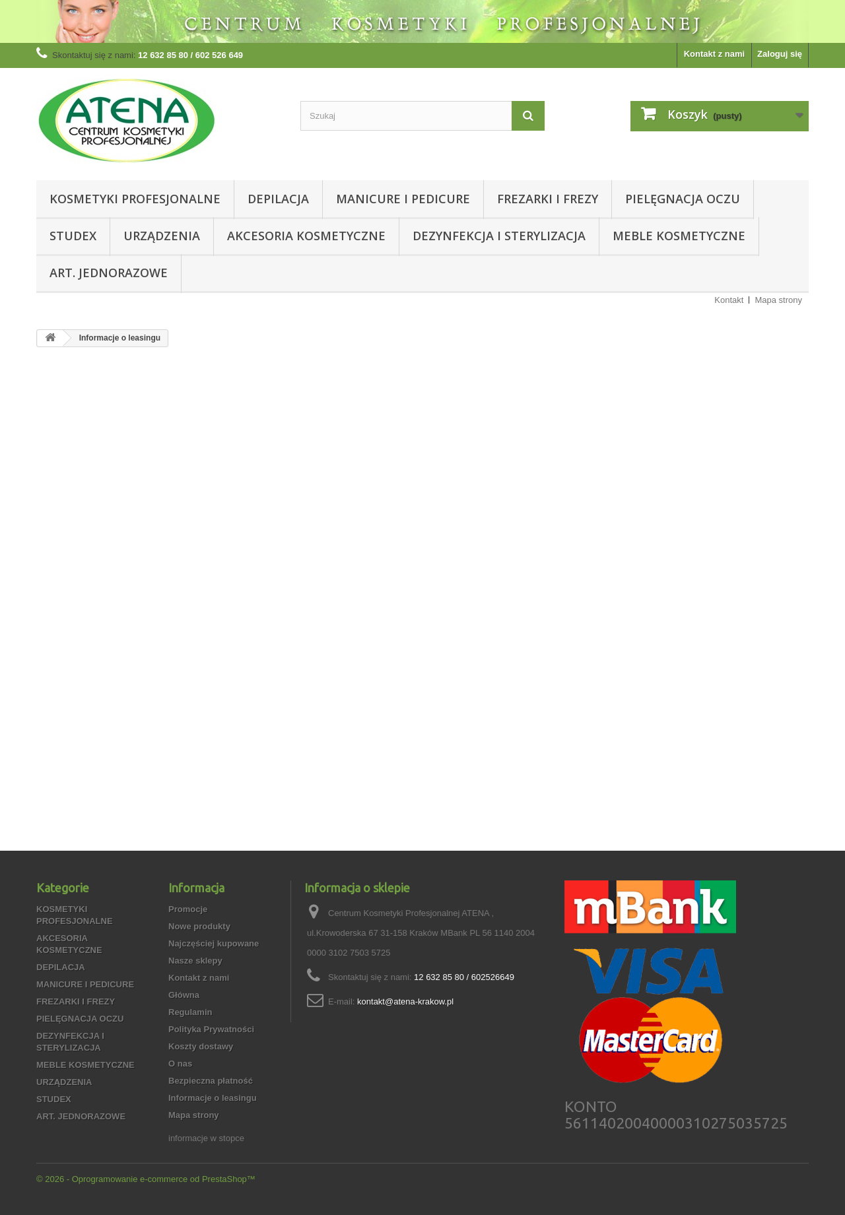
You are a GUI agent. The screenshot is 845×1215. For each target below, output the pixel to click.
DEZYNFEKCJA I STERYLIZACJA (499, 236)
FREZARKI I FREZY (547, 199)
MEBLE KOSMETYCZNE (679, 236)
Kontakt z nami (714, 54)
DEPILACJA (278, 199)
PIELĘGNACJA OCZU (682, 199)
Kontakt (728, 300)
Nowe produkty (199, 926)
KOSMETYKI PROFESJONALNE (135, 199)
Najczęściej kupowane (213, 943)
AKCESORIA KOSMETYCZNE (306, 236)
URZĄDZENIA (161, 236)
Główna (183, 995)
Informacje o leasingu (212, 1098)
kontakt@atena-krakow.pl (405, 1001)
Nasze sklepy (195, 961)
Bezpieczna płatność (210, 1081)
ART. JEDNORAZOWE (109, 272)
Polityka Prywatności (211, 1029)
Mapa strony (778, 300)
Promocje (187, 909)
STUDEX (73, 236)
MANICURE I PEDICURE (403, 199)
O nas (180, 1063)
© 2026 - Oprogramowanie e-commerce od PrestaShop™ (145, 1179)
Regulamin (190, 1012)
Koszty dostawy (200, 1046)
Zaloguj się (779, 54)
